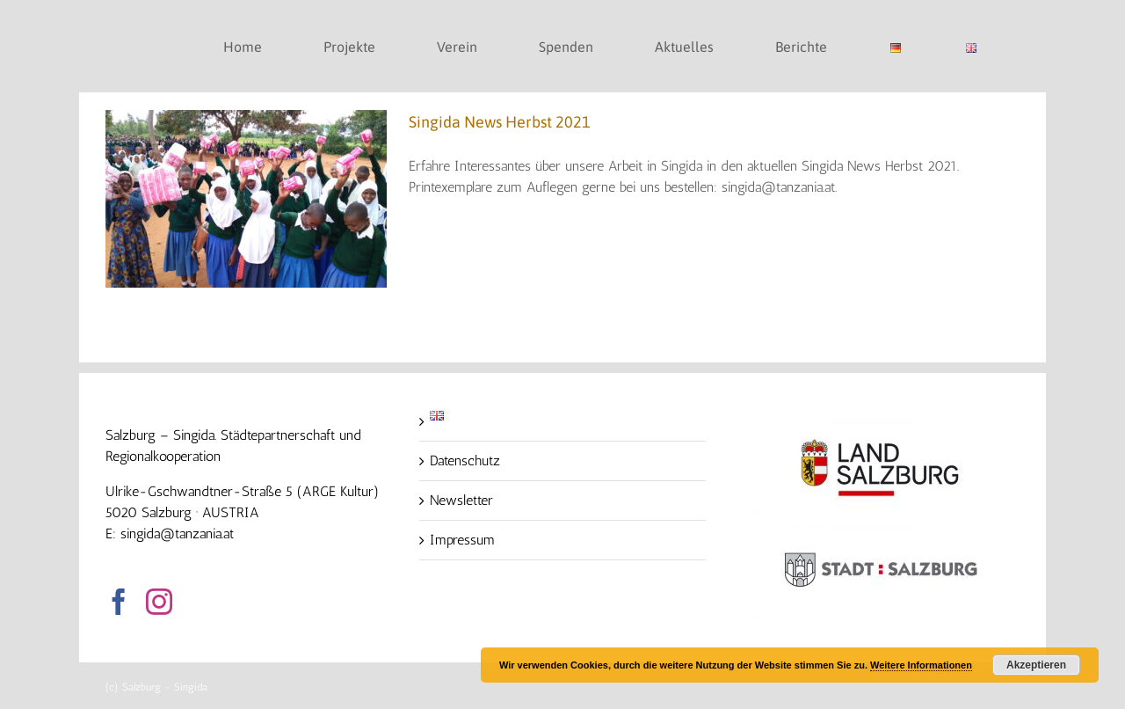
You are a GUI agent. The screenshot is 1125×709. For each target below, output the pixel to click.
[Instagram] (159, 601)
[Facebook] (118, 601)
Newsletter (461, 500)
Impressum (462, 539)
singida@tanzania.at (177, 533)
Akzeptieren (1036, 665)
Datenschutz (465, 460)
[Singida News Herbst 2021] (246, 199)
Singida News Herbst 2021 (500, 122)
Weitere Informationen (921, 665)
